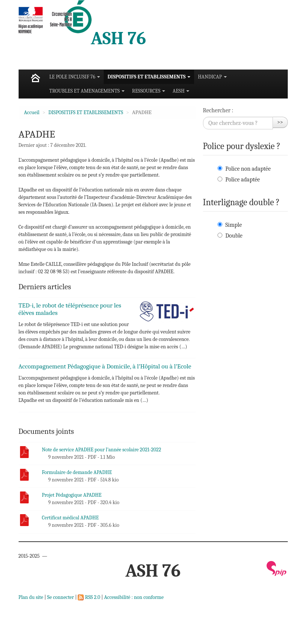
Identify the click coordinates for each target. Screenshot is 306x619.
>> (280, 122)
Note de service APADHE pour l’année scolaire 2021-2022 (101, 449)
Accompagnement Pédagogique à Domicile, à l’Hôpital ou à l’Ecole (105, 366)
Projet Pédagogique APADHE (72, 495)
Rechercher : (218, 110)
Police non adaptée (248, 168)
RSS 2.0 (89, 597)
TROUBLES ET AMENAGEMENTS (87, 91)
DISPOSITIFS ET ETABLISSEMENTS (148, 77)
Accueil (32, 112)
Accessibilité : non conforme (134, 597)
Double (233, 235)
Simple (233, 225)
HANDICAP (212, 77)
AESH (181, 91)
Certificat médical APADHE (70, 518)
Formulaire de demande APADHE (77, 472)
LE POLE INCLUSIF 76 (74, 77)
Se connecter (60, 597)
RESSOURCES (148, 91)
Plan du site (31, 597)
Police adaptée (242, 179)
